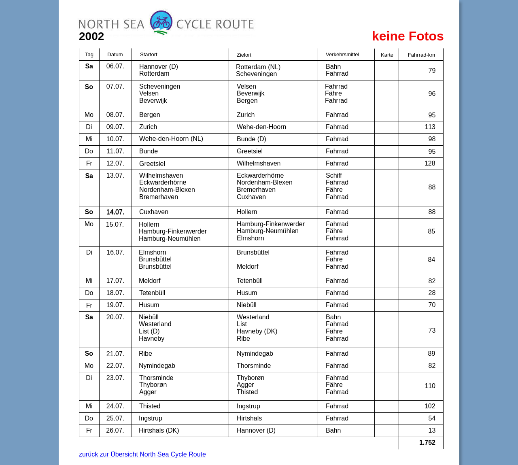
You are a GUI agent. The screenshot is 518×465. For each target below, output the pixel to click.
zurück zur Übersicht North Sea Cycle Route (142, 454)
